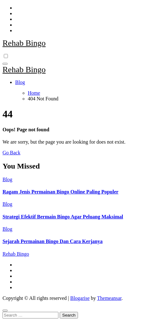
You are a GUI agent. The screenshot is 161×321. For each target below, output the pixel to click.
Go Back (11, 152)
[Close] (5, 311)
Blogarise (79, 298)
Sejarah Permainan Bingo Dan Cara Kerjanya (53, 241)
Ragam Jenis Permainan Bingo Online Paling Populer (60, 191)
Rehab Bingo (24, 43)
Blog (20, 82)
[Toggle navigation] (5, 64)
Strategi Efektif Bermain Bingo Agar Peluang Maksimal (63, 216)
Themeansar (109, 298)
